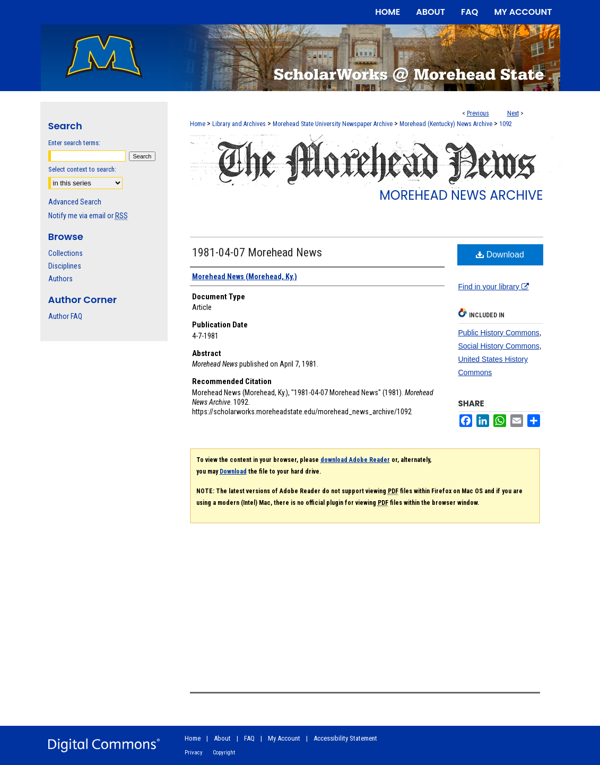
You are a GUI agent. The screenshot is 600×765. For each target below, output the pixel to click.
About (222, 738)
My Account (284, 738)
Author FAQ (65, 316)
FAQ (249, 738)
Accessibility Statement (345, 738)
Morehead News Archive (461, 195)
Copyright (224, 752)
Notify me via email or (88, 215)
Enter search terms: (74, 143)
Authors (60, 278)
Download (500, 254)
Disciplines (64, 266)
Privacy (194, 752)
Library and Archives (239, 124)
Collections (65, 253)
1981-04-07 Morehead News (257, 252)
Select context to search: (82, 169)
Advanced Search (74, 202)
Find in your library (493, 286)
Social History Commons (499, 346)
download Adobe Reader (355, 460)
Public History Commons (499, 332)
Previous (478, 113)
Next (513, 113)
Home (197, 124)
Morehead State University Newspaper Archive (333, 124)
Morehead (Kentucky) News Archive (445, 124)
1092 (505, 124)
